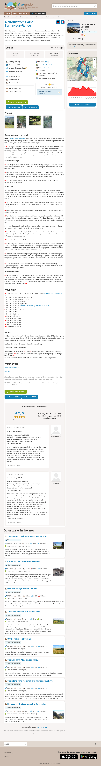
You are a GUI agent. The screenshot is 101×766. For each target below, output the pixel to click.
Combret (7, 371)
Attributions (71, 80)
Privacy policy (8, 753)
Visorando (7, 17)
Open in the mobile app (17, 102)
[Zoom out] (94, 63)
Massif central (47, 65)
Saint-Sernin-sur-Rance (17, 139)
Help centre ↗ (24, 13)
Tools (7, 13)
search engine (42, 727)
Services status (44, 764)
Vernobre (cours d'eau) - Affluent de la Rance (34, 306)
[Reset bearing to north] (94, 66)
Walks (15, 13)
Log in (94, 13)
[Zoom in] (94, 59)
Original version (75, 47)
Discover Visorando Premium (49, 92)
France (47, 62)
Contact (6, 756)
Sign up (87, 13)
